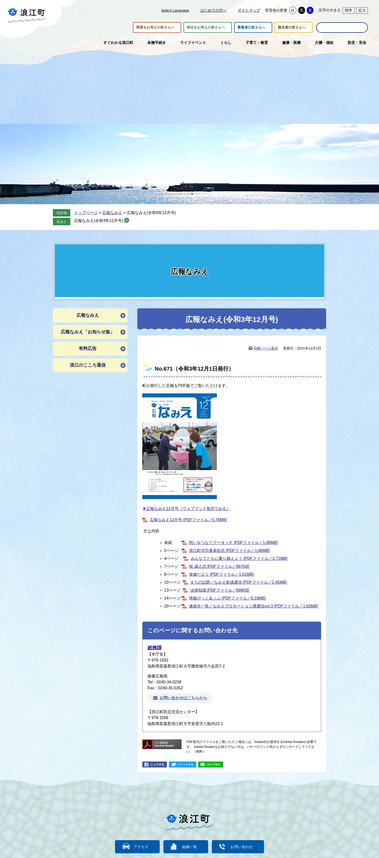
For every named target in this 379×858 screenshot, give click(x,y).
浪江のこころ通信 (88, 365)
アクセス (141, 847)
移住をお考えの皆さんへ (206, 28)
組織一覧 (189, 847)
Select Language (175, 10)
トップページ (86, 213)
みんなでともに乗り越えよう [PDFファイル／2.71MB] (239, 558)
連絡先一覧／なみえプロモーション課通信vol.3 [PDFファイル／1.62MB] (253, 606)
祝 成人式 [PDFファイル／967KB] (219, 566)
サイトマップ (249, 10)
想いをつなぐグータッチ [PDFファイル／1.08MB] (233, 542)
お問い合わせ (241, 847)
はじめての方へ (213, 10)
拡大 (362, 10)
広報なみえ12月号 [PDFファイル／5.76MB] (188, 520)
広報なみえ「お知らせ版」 (87, 331)
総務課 (155, 647)
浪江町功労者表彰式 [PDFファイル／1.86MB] (229, 550)
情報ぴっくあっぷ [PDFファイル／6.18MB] (227, 598)
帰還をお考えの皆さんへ (155, 28)
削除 (126, 220)
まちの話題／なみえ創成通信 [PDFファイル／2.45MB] (238, 582)
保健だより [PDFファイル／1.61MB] (221, 574)
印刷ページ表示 (266, 348)
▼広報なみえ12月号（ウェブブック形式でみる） (186, 509)
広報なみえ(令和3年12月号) (98, 221)
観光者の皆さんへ (292, 28)
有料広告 (88, 348)
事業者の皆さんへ (251, 28)
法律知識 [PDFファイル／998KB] (219, 590)
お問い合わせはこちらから (183, 698)
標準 (348, 10)
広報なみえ (112, 213)
